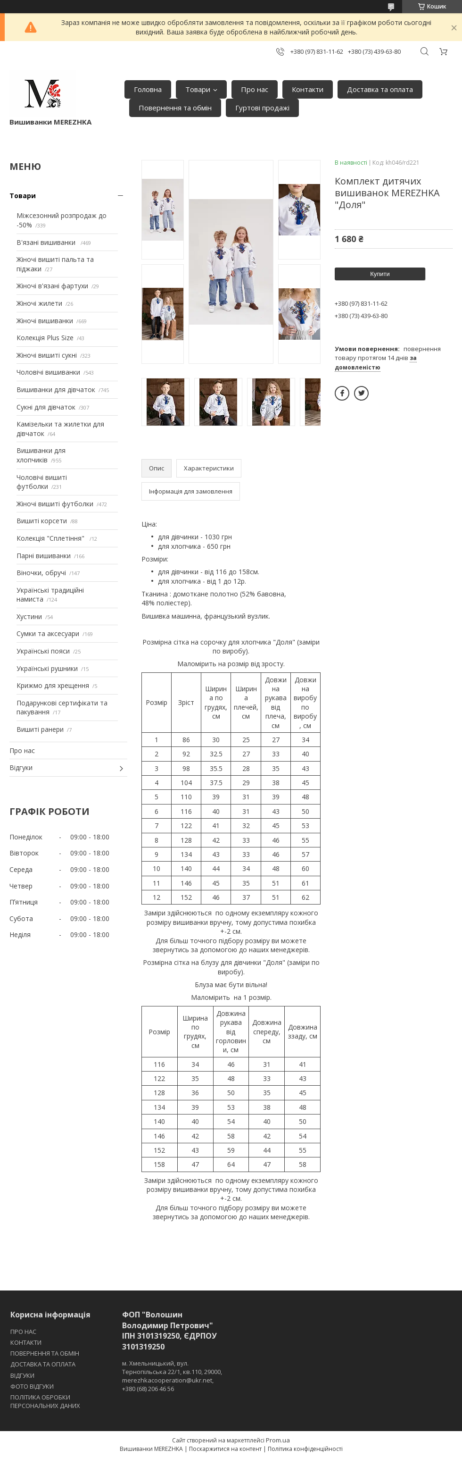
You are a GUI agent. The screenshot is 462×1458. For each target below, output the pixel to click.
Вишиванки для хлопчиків (41, 455)
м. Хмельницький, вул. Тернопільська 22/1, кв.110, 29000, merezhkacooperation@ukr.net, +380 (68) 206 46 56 (172, 1376)
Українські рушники (47, 668)
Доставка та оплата (380, 89)
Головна (148, 89)
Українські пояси (43, 650)
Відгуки (21, 767)
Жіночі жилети (39, 303)
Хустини (29, 616)
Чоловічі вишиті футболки (41, 482)
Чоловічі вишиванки (48, 372)
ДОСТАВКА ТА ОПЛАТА (42, 1364)
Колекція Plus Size (45, 337)
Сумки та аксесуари (47, 633)
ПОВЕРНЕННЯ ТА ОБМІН (44, 1353)
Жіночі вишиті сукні (46, 355)
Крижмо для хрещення (52, 685)
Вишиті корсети (41, 520)
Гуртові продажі (262, 107)
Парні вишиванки (43, 555)
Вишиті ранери (40, 729)
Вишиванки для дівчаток (55, 389)
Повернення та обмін (175, 107)
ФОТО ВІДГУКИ (32, 1386)
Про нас (254, 89)
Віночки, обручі (41, 572)
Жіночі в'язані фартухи (52, 285)
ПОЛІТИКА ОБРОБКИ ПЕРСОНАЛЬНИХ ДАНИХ (45, 1401)
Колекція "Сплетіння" (51, 538)
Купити (380, 273)
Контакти (307, 89)
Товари (197, 89)
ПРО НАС (23, 1331)
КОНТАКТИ (25, 1342)
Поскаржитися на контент (225, 1449)
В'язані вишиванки (46, 242)
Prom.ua (278, 1440)
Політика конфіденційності (305, 1449)
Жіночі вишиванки (44, 320)
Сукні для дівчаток (45, 406)
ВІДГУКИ (22, 1375)
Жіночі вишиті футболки (54, 503)
